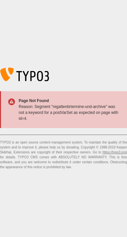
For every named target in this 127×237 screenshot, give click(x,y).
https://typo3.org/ (115, 152)
